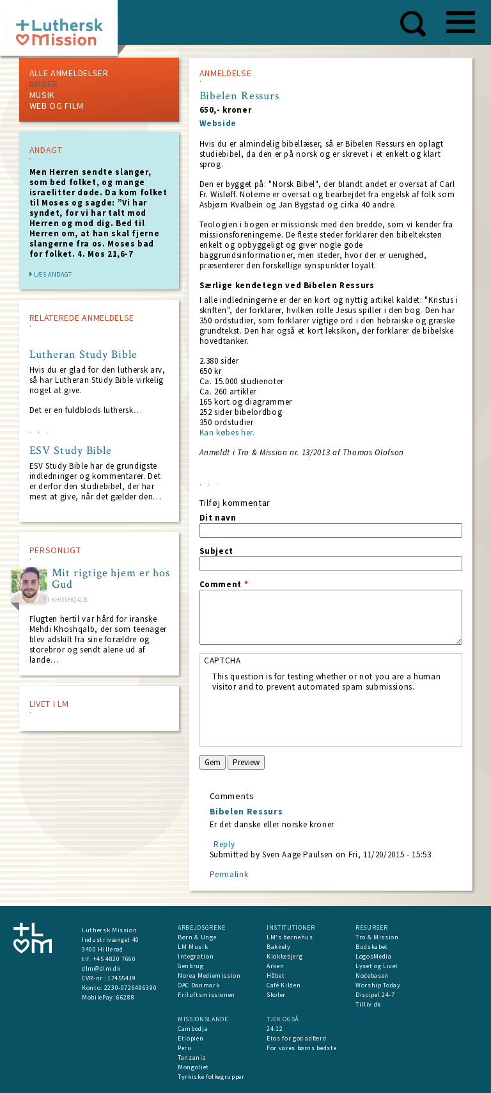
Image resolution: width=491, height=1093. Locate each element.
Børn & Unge (197, 937)
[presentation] (309, 717)
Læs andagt (53, 274)
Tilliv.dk (368, 1004)
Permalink (229, 874)
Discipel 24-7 (374, 995)
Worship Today (377, 985)
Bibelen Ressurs (246, 811)
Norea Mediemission (209, 975)
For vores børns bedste (301, 1048)
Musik (42, 95)
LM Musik (193, 947)
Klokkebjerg (284, 956)
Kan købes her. (227, 432)
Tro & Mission (376, 937)
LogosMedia (373, 956)
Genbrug (191, 966)
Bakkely (279, 947)
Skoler (276, 995)
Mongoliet (193, 1067)
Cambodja (193, 1028)
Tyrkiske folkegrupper (211, 1077)
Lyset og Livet (376, 966)
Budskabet (371, 947)
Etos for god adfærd (296, 1038)
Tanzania (192, 1057)
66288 (125, 997)
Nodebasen (372, 975)
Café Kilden (283, 985)
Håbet (275, 975)
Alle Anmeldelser (69, 73)
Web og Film (56, 105)
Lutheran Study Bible (83, 354)
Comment (224, 584)
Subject (216, 551)
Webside (218, 123)
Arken (275, 966)
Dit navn (218, 518)
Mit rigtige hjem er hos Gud (111, 578)
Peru (185, 1048)
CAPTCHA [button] (222, 660)
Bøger (44, 84)
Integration (196, 956)
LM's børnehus (290, 937)
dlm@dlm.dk (101, 968)
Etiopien (190, 1038)
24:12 (275, 1028)
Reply (224, 844)
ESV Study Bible (71, 451)
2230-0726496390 (130, 988)
